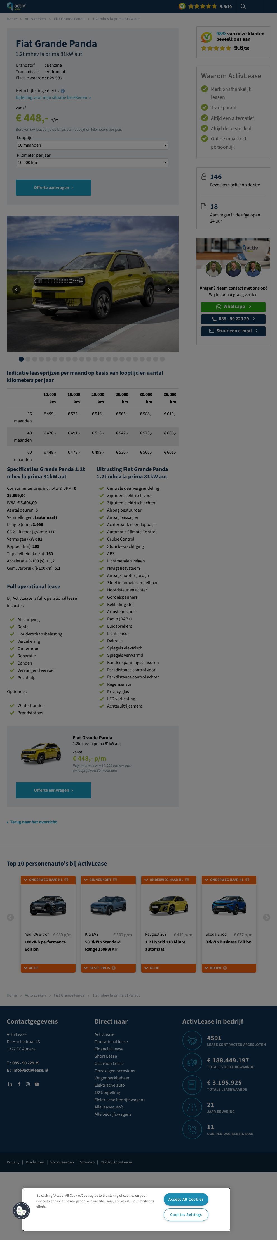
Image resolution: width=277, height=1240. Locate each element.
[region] (126, 1209)
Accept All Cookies (186, 1199)
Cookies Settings (186, 1215)
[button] (21, 1211)
